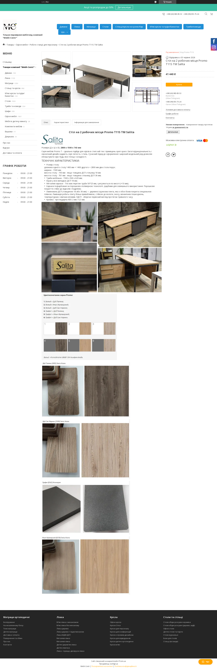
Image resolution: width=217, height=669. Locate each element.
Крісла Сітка (115, 625)
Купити (179, 85)
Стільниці (7, 62)
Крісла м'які (115, 644)
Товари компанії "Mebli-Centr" (18, 67)
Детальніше (124, 7)
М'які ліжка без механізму (68, 625)
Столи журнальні (170, 635)
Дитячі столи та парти (173, 631)
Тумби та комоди (13, 106)
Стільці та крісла (12, 88)
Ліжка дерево (63, 628)
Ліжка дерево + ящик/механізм (70, 631)
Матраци (91, 26)
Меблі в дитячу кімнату (16, 121)
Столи (105, 26)
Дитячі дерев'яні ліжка (66, 644)
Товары (10, 44)
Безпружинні (9, 622)
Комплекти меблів (13, 126)
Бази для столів (170, 638)
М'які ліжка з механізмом (67, 622)
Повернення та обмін (12, 638)
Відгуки (6, 147)
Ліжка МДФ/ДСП (64, 635)
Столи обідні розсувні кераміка (177, 622)
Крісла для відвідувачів (120, 638)
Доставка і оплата (11, 635)
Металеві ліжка (63, 638)
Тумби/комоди (193, 26)
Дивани (63, 26)
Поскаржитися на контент (102, 666)
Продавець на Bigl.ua (108, 663)
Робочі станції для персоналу (43, 44)
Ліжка (77, 26)
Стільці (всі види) (170, 641)
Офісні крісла (115, 622)
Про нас (6, 142)
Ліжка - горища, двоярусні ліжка (70, 651)
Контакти (7, 644)
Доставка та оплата (12, 153)
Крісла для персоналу (119, 628)
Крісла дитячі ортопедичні (121, 641)
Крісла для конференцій (120, 631)
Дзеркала (9, 136)
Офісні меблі (22, 44)
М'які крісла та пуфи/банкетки (164, 26)
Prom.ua (122, 661)
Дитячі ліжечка (63, 648)
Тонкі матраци (9, 628)
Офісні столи (168, 628)
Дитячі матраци (10, 631)
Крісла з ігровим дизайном (121, 635)
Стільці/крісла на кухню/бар (129, 26)
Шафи (8, 111)
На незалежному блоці (13, 625)
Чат (205, 662)
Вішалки (8, 131)
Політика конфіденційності (126, 666)
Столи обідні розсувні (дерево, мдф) (179, 625)
